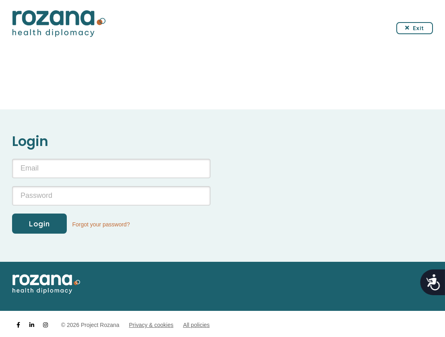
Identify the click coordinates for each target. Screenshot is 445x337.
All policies (196, 325)
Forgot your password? (101, 224)
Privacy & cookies (151, 325)
